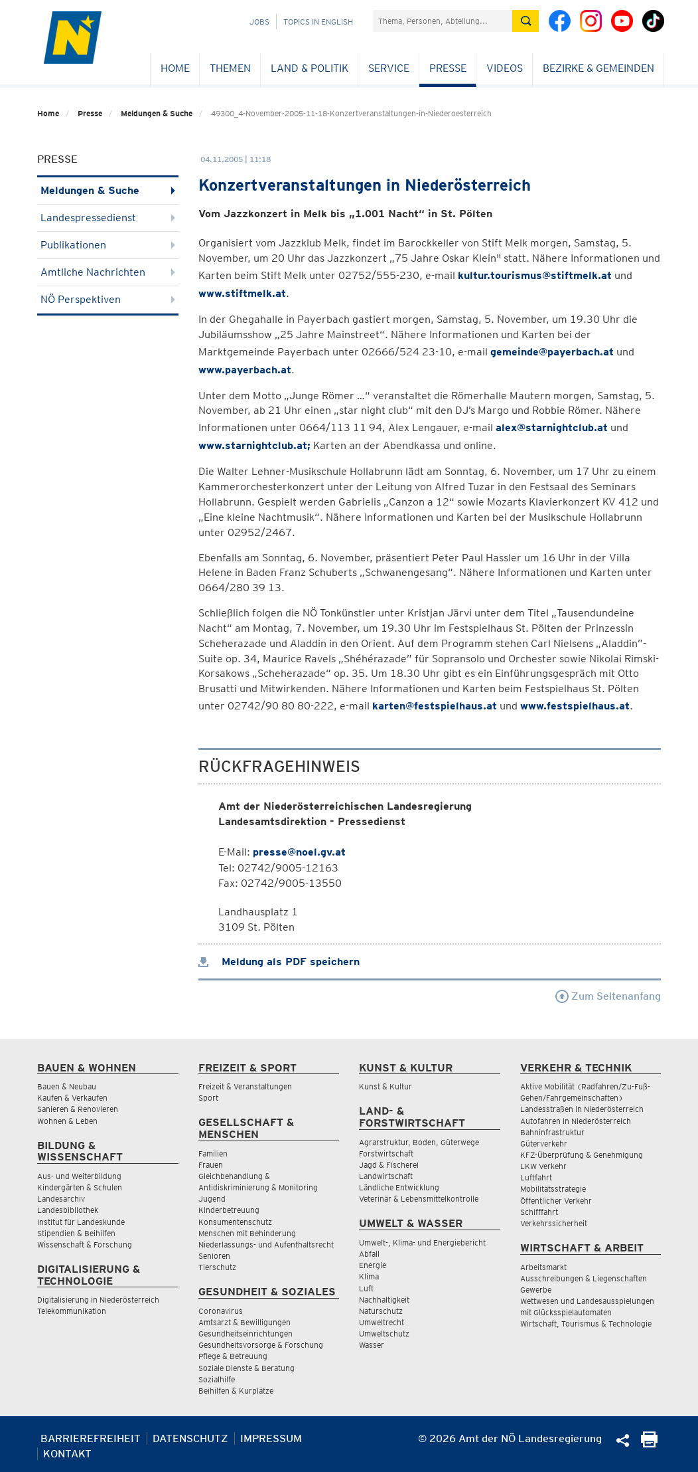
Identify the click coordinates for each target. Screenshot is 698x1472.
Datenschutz (190, 1438)
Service (388, 68)
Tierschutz (217, 1267)
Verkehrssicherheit (553, 1223)
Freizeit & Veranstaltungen (245, 1086)
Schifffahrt (539, 1212)
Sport (208, 1098)
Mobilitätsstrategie (553, 1189)
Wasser (371, 1345)
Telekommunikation (71, 1311)
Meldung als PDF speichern (279, 961)
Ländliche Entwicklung (399, 1187)
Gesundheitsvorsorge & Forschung (260, 1345)
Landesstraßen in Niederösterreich (582, 1109)
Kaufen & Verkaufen (72, 1098)
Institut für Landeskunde (81, 1222)
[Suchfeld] (442, 21)
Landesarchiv (61, 1199)
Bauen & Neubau (66, 1086)
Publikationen (107, 244)
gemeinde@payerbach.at (552, 351)
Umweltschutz (384, 1333)
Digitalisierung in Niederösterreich (98, 1300)
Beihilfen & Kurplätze (235, 1391)
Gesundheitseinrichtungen (245, 1333)
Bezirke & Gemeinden (598, 68)
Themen (230, 68)
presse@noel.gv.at (299, 852)
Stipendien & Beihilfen (76, 1233)
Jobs (259, 22)
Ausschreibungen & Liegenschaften (583, 1278)
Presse (447, 68)
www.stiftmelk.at (242, 293)
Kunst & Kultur (385, 1086)
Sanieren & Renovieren (77, 1109)
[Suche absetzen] (525, 21)
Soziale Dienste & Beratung (246, 1368)
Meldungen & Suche (156, 113)
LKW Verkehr (543, 1166)
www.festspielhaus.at (575, 705)
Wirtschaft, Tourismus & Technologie (586, 1324)
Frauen (210, 1165)
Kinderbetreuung (228, 1210)
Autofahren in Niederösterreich (575, 1121)
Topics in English (318, 22)
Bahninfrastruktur (552, 1132)
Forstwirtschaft (386, 1153)
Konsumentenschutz (235, 1222)
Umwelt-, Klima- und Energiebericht (422, 1242)
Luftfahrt (536, 1177)
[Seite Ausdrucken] (649, 1443)
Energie (372, 1265)
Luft (366, 1288)
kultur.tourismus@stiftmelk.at (535, 275)
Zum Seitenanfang (608, 996)
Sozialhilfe (216, 1379)
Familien (213, 1153)
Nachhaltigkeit (384, 1300)
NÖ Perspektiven (107, 299)
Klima (369, 1276)
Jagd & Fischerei (389, 1165)
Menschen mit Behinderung (247, 1233)
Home (175, 68)
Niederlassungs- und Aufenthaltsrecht (266, 1244)
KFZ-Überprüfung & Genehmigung (581, 1155)
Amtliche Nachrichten (107, 272)
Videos (504, 68)
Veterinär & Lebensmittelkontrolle (418, 1199)
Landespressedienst (107, 217)
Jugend (212, 1199)
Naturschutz (381, 1311)
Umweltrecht (381, 1322)
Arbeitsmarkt (543, 1267)
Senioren (214, 1256)
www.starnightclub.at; (254, 445)
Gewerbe (535, 1290)
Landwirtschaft (386, 1176)
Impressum (271, 1438)
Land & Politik (309, 68)
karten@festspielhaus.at (434, 705)
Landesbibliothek (67, 1210)
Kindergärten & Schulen (79, 1187)
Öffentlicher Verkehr (556, 1201)
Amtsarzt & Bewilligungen (244, 1322)
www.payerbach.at (244, 369)
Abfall (369, 1254)
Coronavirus (220, 1311)
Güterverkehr (543, 1144)
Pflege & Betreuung (232, 1356)
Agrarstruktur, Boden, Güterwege (419, 1142)
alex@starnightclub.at (552, 427)
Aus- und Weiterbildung (79, 1176)
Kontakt (67, 1453)
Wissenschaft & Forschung (84, 1244)
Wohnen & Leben (67, 1121)
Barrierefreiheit (90, 1438)
